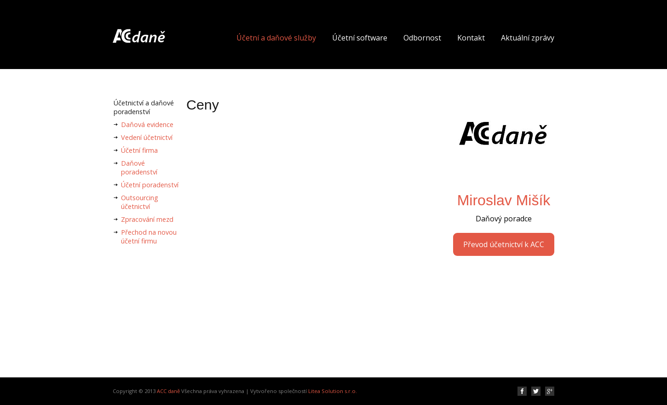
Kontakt (471, 38)
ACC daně (168, 391)
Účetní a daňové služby (276, 38)
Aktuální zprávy (527, 38)
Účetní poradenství (149, 184)
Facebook (522, 391)
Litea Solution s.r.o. (332, 391)
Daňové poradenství (139, 167)
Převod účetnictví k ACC (503, 244)
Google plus (549, 391)
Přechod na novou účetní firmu (149, 236)
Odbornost (422, 38)
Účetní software (359, 38)
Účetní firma (139, 150)
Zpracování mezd (147, 219)
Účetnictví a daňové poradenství (144, 107)
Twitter (535, 391)
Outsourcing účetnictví (139, 202)
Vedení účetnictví (146, 137)
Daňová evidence (147, 124)
